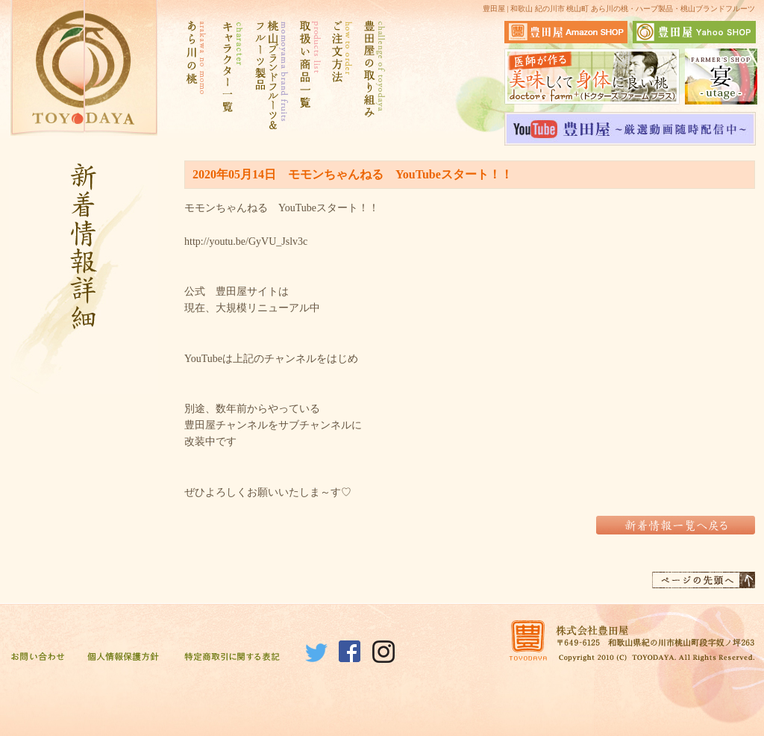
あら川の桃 (195, 75)
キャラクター (229, 75)
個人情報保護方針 (123, 658)
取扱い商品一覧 (308, 75)
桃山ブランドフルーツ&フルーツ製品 (269, 75)
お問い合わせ (37, 658)
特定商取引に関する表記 (232, 658)
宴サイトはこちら (721, 77)
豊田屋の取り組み (372, 75)
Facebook (350, 651)
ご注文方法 (341, 75)
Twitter (316, 651)
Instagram (383, 651)
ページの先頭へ (703, 580)
